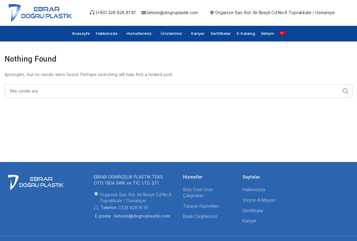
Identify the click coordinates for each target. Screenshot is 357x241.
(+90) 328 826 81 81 (113, 12)
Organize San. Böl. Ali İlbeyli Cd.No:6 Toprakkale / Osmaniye (275, 12)
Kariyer (250, 220)
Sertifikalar (253, 210)
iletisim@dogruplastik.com (170, 12)
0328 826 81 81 (133, 207)
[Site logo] (41, 12)
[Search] (178, 91)
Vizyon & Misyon (259, 200)
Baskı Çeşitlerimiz (200, 216)
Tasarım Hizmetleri (201, 206)
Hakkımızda (254, 189)
